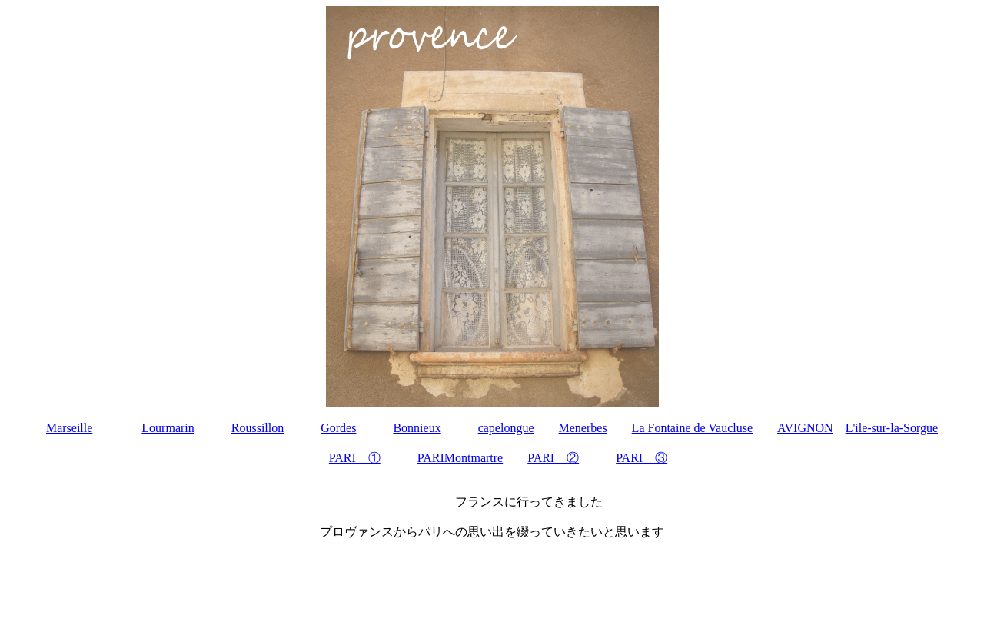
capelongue (506, 427)
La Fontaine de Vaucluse (692, 427)
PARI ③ (641, 457)
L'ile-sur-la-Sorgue (892, 427)
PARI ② (553, 457)
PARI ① (355, 457)
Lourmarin (167, 427)
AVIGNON (805, 427)
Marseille (69, 427)
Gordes (338, 427)
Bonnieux (416, 427)
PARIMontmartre (460, 457)
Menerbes (583, 427)
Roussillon (257, 427)
